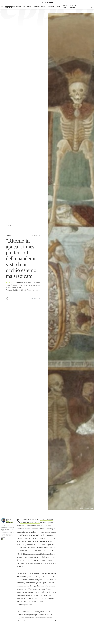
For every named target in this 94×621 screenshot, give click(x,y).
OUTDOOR (36, 7)
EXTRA (43, 7)
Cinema (8, 235)
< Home (9, 225)
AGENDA (58, 7)
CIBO (24, 7)
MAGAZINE (51, 7)
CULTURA (18, 7)
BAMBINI (29, 7)
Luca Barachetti (9, 521)
